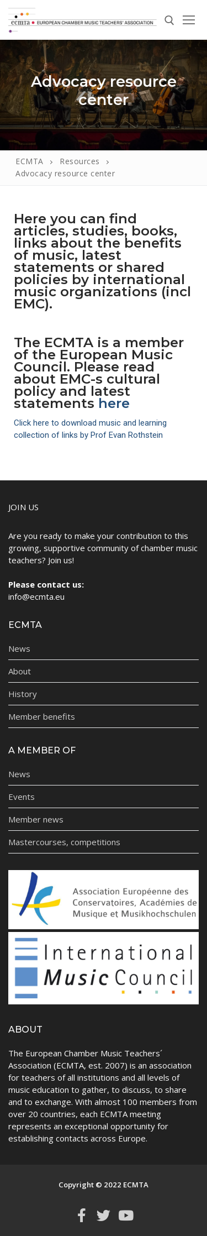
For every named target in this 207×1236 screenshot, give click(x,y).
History (22, 693)
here (114, 403)
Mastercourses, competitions (64, 841)
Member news (35, 819)
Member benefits (41, 716)
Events (21, 796)
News (19, 648)
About (19, 671)
